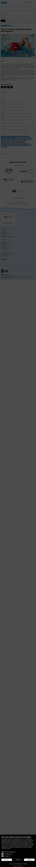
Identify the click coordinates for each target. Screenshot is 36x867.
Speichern (18, 859)
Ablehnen (7, 859)
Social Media (6, 853)
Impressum (11, 863)
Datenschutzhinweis (17, 863)
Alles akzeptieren (29, 860)
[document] (18, 843)
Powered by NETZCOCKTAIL (18, 865)
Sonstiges (6, 856)
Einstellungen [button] (24, 863)
